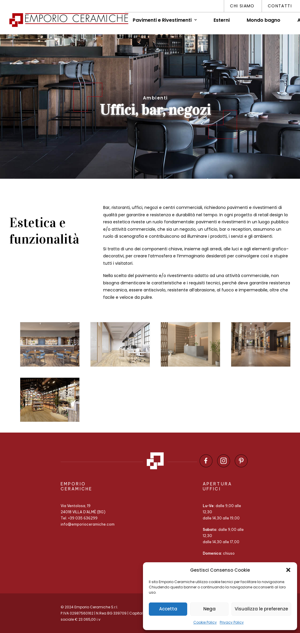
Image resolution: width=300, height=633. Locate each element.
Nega (209, 609)
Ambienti (155, 98)
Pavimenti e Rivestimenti (165, 20)
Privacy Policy (232, 622)
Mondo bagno (263, 20)
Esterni (222, 20)
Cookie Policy (205, 622)
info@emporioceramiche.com (88, 524)
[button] (288, 570)
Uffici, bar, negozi (155, 110)
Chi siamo (242, 6)
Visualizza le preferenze (261, 609)
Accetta (168, 609)
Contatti (280, 6)
